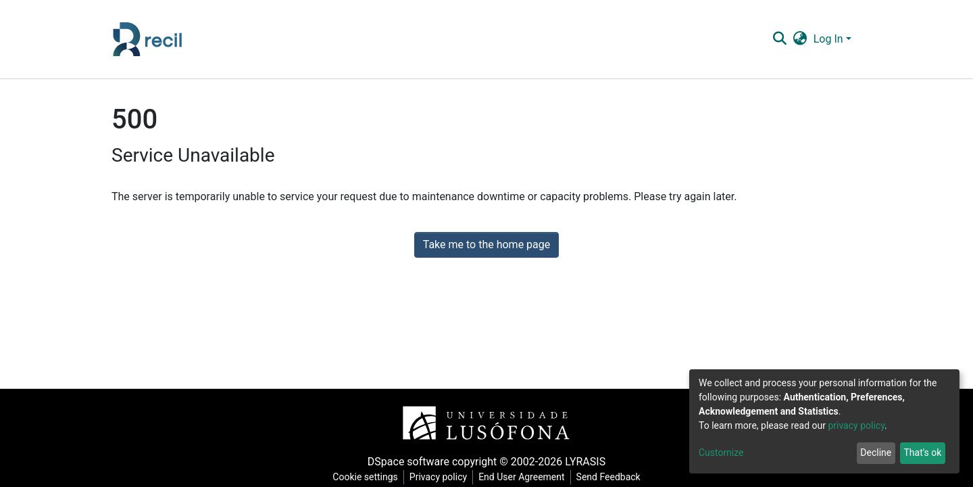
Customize (721, 452)
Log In (828, 38)
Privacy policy (438, 476)
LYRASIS (585, 461)
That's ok (922, 452)
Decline (875, 452)
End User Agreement (521, 476)
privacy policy (856, 425)
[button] (799, 39)
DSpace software (408, 461)
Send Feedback (608, 476)
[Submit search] (779, 39)
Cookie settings (365, 476)
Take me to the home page (487, 244)
